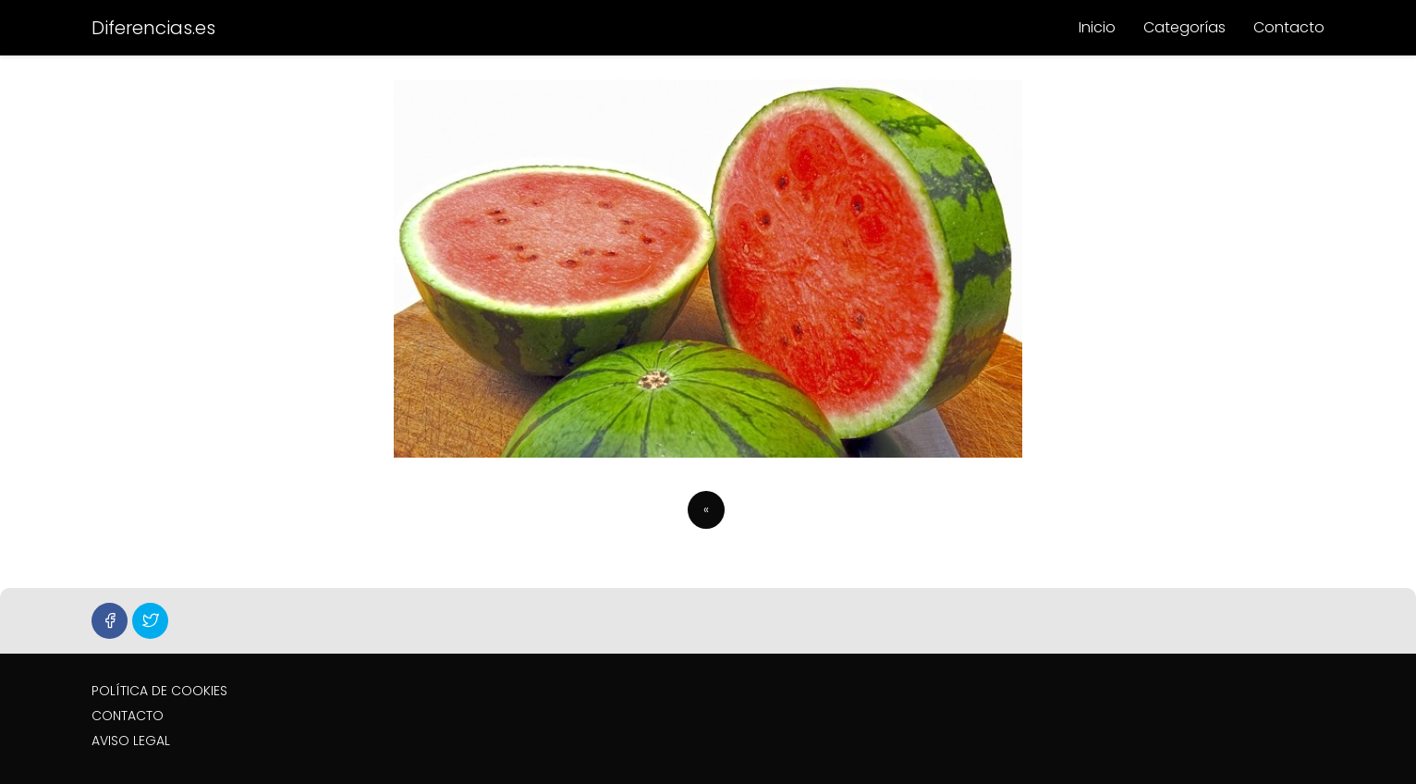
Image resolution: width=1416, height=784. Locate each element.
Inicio (1097, 27)
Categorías (1184, 27)
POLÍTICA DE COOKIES (159, 690)
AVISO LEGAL (131, 740)
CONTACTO (128, 715)
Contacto (1288, 27)
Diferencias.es (153, 28)
